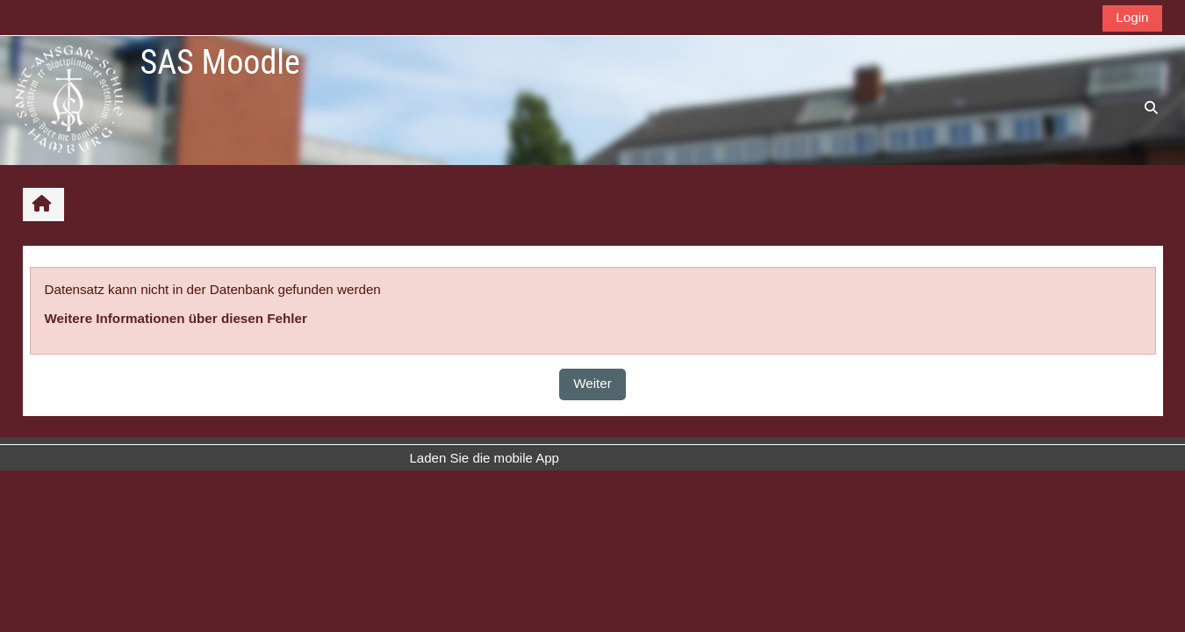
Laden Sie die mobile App (484, 457)
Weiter (592, 383)
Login (1132, 17)
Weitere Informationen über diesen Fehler (176, 318)
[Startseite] (69, 99)
